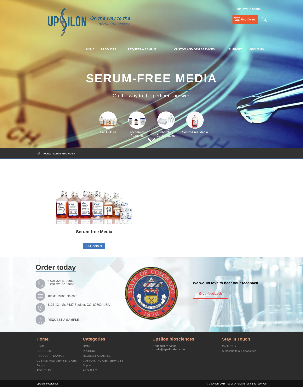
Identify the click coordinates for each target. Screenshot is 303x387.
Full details (94, 246)
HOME (90, 49)
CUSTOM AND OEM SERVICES (194, 49)
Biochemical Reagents (137, 132)
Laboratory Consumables (166, 132)
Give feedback (210, 294)
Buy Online (248, 19)
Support (235, 49)
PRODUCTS (108, 49)
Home (43, 339)
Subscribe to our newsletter (239, 350)
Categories (94, 339)
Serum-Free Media (195, 130)
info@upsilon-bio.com (62, 296)
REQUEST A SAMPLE (142, 49)
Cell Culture (108, 130)
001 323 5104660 (246, 9)
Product (46, 153)
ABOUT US (256, 49)
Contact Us (229, 346)
